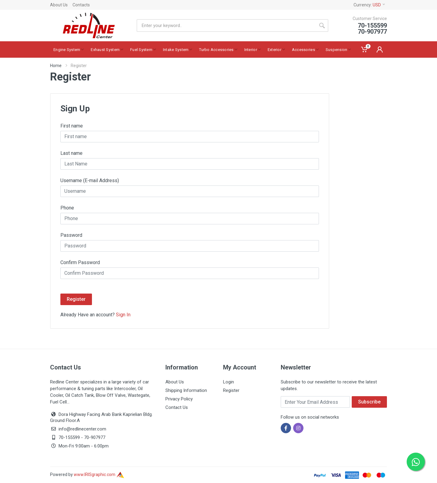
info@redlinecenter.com (82, 429)
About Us (59, 5)
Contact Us (176, 407)
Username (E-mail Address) (89, 180)
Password (71, 235)
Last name (71, 153)
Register (76, 299)
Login (228, 382)
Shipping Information (186, 390)
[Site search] (226, 25)
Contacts (81, 5)
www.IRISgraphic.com (99, 474)
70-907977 (94, 437)
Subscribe (369, 402)
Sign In (123, 315)
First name (71, 126)
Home (56, 65)
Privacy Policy (179, 399)
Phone (67, 208)
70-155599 (69, 437)
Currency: (369, 4)
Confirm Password (80, 262)
